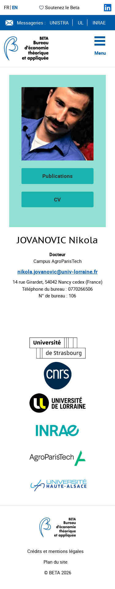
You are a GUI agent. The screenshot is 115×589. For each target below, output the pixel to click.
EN (15, 7)
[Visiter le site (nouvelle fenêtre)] (57, 348)
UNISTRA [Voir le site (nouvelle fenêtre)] (59, 23)
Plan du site (55, 562)
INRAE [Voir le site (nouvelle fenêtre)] (99, 23)
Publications (57, 175)
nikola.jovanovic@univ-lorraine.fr (57, 271)
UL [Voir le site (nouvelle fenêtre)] (80, 23)
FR (6, 7)
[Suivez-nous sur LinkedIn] (107, 7)
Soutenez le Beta (59, 7)
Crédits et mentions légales (55, 551)
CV (57, 199)
